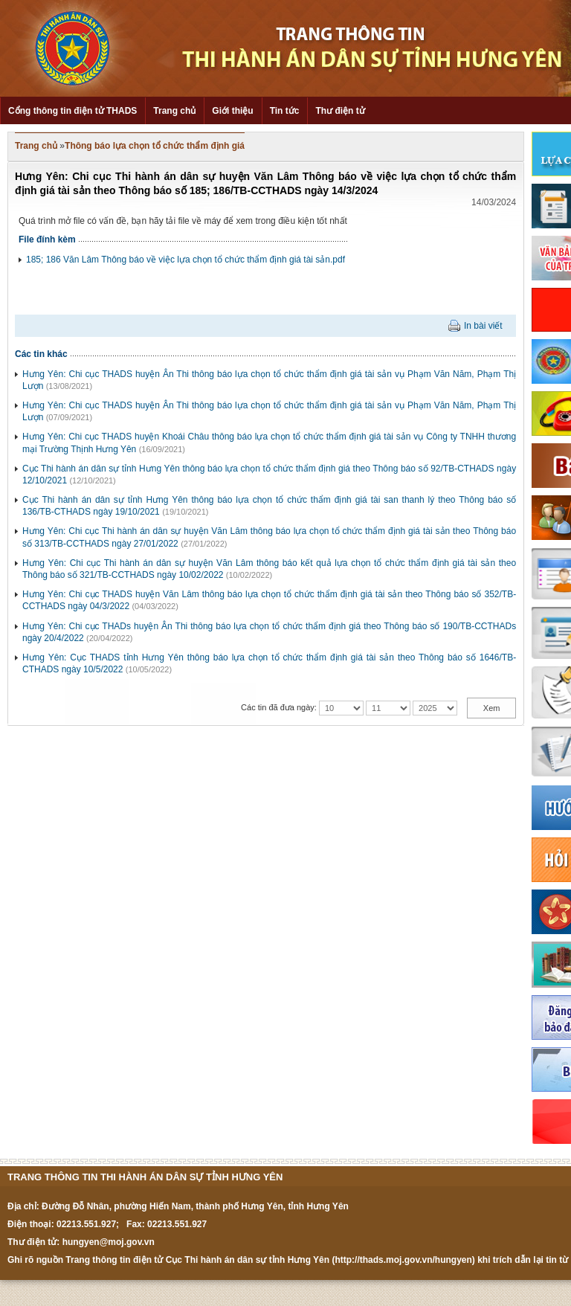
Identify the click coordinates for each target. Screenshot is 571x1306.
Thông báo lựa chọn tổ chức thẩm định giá (155, 146)
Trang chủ (174, 111)
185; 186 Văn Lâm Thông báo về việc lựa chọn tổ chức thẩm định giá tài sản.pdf (185, 259)
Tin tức (285, 111)
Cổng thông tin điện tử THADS (72, 111)
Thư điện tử (339, 111)
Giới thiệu (232, 111)
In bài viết (483, 326)
